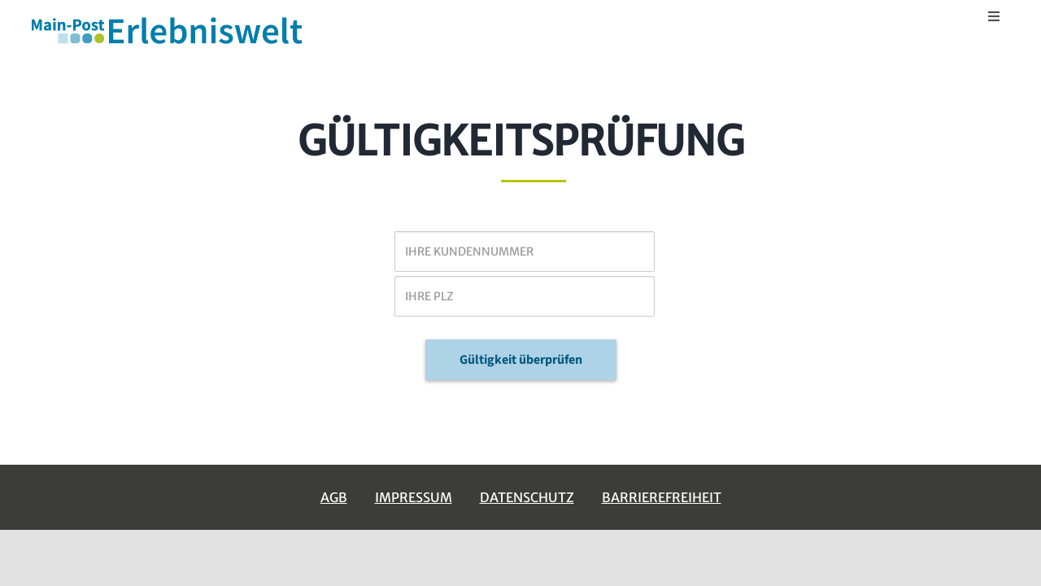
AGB (333, 497)
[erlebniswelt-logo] (168, 19)
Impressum (413, 497)
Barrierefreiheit (661, 497)
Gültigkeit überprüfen (521, 360)
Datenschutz (527, 497)
